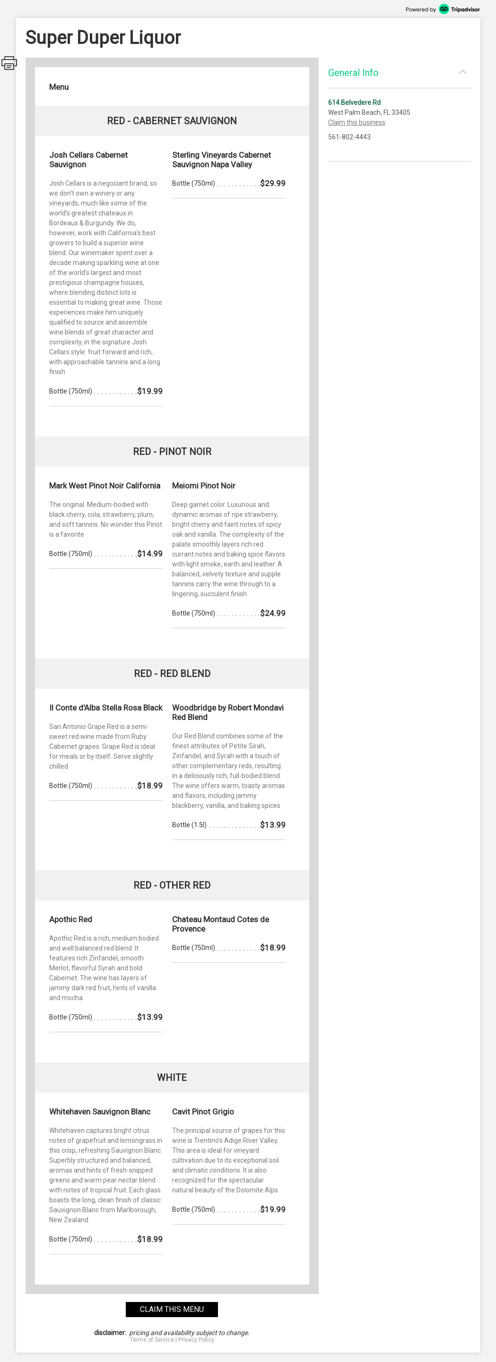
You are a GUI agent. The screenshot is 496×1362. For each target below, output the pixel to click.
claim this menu (172, 1309)
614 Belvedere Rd (354, 102)
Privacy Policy (196, 1339)
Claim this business (356, 122)
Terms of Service (152, 1339)
